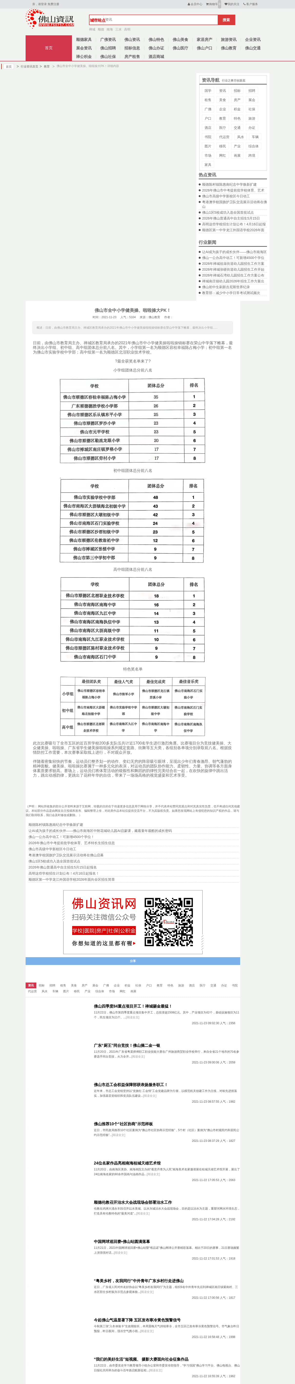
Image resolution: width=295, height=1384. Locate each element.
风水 (240, 137)
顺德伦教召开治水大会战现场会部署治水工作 (133, 1202)
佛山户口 (204, 48)
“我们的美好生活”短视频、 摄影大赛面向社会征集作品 (141, 1359)
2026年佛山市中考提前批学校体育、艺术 (233, 190)
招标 (237, 91)
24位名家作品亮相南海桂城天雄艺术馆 (127, 1163)
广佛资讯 (108, 40)
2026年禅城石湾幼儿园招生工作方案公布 (233, 275)
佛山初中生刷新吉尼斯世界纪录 (226, 287)
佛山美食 (180, 40)
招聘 (251, 91)
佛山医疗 (180, 48)
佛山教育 (228, 48)
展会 (251, 100)
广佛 (208, 109)
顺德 (101, 29)
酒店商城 (156, 57)
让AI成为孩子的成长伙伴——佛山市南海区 (234, 252)
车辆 (255, 137)
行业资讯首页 (27, 66)
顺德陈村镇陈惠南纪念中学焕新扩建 (229, 184)
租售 (208, 100)
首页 (49, 48)
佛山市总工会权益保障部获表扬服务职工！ (131, 1085)
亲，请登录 (39, 4)
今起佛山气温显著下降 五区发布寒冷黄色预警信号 (137, 1320)
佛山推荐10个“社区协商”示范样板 (123, 1124)
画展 (237, 155)
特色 (237, 118)
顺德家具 (84, 40)
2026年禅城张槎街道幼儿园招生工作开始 (233, 269)
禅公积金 (84, 57)
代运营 (224, 137)
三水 (118, 29)
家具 (208, 165)
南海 (110, 29)
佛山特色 (156, 40)
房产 (237, 100)
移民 (222, 146)
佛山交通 (253, 48)
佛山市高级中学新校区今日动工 (226, 196)
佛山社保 (108, 57)
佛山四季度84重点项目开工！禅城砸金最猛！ (133, 1006)
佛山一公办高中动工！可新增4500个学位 (233, 258)
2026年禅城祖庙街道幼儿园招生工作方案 (233, 264)
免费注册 (53, 4)
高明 (127, 29)
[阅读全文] (132, 1017)
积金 (237, 109)
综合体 (253, 146)
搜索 (226, 20)
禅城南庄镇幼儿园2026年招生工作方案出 (233, 281)
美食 (222, 100)
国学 (208, 91)
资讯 (222, 91)
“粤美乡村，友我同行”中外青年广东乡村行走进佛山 (139, 1281)
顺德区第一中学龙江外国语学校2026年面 (233, 230)
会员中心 (194, 4)
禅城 (92, 29)
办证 (251, 128)
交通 (237, 128)
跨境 (251, 155)
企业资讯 (253, 40)
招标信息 (132, 48)
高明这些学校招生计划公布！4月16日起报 (234, 224)
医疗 (222, 128)
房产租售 (132, 57)
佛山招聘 (108, 48)
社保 (251, 109)
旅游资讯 (228, 40)
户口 (208, 118)
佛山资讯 (132, 40)
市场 (208, 155)
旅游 (251, 118)
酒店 (208, 128)
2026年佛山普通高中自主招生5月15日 (231, 218)
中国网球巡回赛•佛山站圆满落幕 (122, 1242)
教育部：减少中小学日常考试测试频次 (231, 293)
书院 (208, 137)
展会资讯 (84, 48)
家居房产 (204, 40)
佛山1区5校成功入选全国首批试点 (228, 212)
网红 (222, 155)
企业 (222, 109)
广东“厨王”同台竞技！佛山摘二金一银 (127, 1045)
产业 (237, 146)
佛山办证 (156, 48)
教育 (44, 66)
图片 (208, 146)
